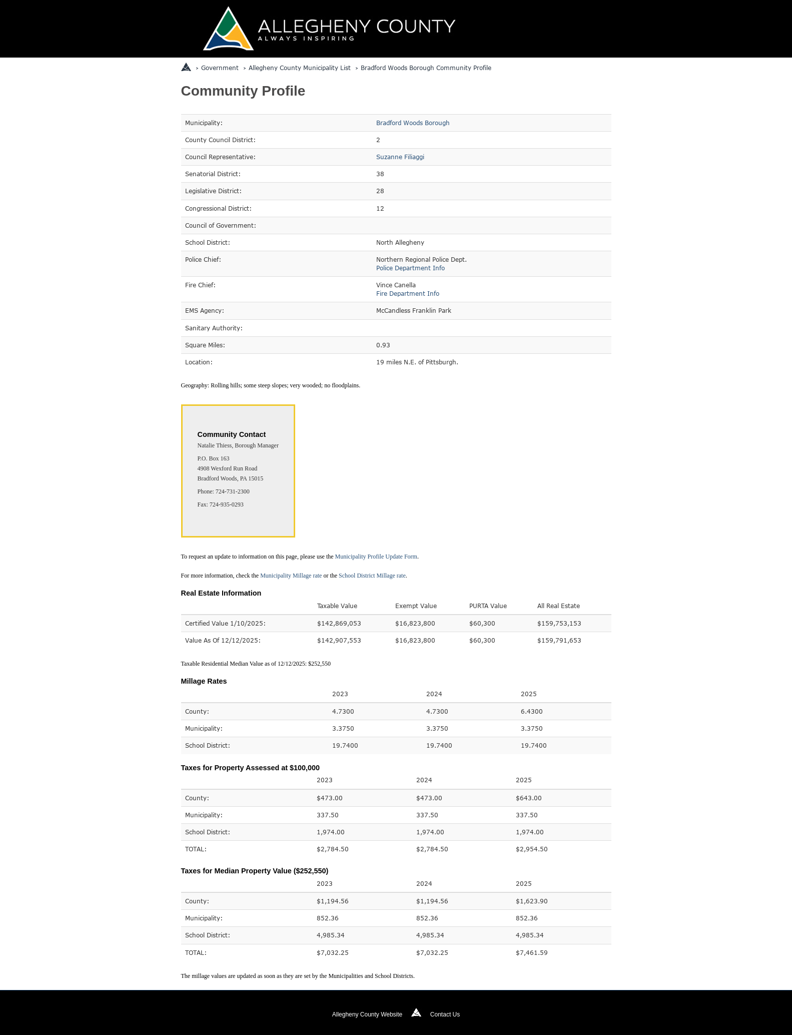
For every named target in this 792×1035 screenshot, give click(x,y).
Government (220, 67)
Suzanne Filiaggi (400, 156)
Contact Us (445, 1014)
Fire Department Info (407, 293)
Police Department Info (410, 267)
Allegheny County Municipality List (300, 67)
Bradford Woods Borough (413, 122)
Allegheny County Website (367, 1014)
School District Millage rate (372, 575)
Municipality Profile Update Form (376, 556)
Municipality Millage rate (291, 575)
